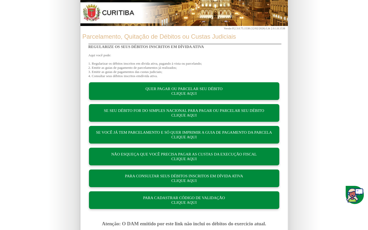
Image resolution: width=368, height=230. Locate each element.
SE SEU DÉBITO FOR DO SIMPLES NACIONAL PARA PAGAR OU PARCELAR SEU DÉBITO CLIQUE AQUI (184, 112)
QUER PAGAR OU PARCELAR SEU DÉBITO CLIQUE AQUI (184, 91)
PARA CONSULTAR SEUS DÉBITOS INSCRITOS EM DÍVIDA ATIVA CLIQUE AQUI (184, 178)
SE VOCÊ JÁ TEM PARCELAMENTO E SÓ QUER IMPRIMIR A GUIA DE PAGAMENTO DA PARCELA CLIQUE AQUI (184, 134)
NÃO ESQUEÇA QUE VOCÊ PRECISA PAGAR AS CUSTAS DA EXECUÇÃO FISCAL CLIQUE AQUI (184, 156)
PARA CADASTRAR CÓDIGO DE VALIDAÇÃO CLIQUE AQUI (184, 200)
